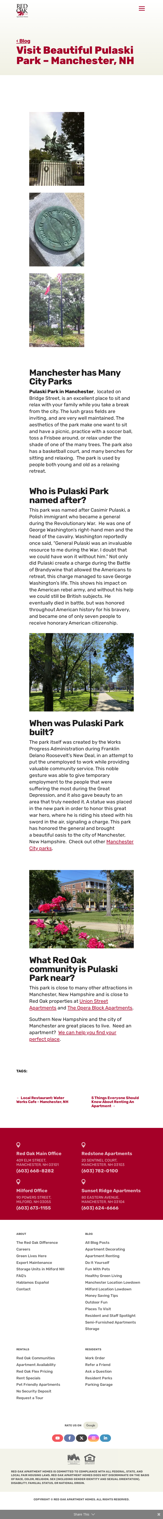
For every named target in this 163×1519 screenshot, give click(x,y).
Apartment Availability (36, 1365)
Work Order (95, 1358)
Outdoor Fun (96, 1302)
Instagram (93, 1438)
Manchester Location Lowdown (112, 1282)
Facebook (69, 1438)
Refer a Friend (98, 1365)
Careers (23, 1249)
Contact (23, 1289)
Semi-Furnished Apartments (110, 1322)
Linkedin (105, 1438)
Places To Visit (98, 1309)
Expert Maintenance (34, 1262)
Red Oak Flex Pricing (34, 1371)
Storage (92, 1329)
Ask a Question (98, 1371)
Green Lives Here (31, 1256)
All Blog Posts (97, 1242)
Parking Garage (99, 1384)
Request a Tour (29, 1398)
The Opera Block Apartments (99, 1008)
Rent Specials (28, 1378)
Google (90, 1425)
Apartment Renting (102, 1256)
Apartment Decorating (105, 1249)
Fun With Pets (97, 1269)
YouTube (57, 1438)
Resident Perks (98, 1378)
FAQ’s (21, 1276)
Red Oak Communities (35, 1358)
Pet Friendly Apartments (38, 1384)
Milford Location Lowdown (108, 1289)
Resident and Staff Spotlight (110, 1315)
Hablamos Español (32, 1282)
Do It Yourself (97, 1262)
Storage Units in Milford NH (40, 1269)
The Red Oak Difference (37, 1242)
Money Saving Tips (101, 1295)
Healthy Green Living (103, 1276)
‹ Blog (23, 41)
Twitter (81, 1438)
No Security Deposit (33, 1391)
